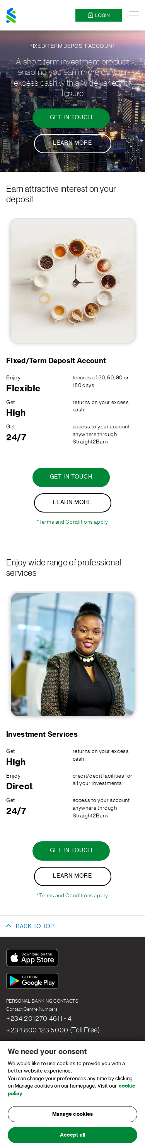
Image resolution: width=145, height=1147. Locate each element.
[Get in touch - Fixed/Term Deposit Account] (71, 118)
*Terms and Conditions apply (72, 522)
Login (98, 15)
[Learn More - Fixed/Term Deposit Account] (72, 143)
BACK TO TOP (35, 926)
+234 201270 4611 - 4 (39, 1018)
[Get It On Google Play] (34, 982)
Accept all (72, 1138)
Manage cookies (72, 1117)
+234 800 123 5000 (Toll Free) (53, 1030)
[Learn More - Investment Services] (72, 876)
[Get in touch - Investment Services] (71, 851)
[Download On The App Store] (34, 959)
